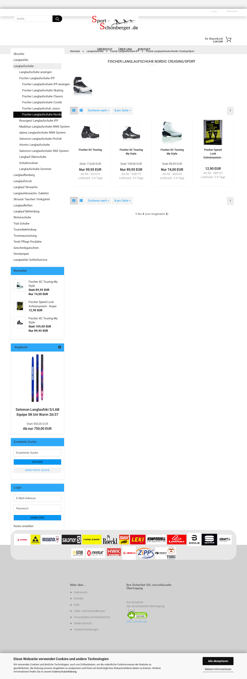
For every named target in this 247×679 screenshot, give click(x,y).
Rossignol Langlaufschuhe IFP (38, 120)
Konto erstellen (23, 526)
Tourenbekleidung (25, 229)
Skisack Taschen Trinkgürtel (32, 199)
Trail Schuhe (21, 223)
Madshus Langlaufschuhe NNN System (40, 126)
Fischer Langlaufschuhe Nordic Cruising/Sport (42, 114)
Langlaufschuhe (24, 66)
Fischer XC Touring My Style (131, 151)
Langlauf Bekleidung (26, 211)
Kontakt (79, 598)
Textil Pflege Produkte (28, 241)
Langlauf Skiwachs (26, 187)
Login (213, 11)
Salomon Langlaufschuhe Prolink (40, 139)
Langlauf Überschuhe (32, 157)
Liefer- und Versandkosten (89, 611)
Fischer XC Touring (90, 149)
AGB (76, 604)
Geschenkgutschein (26, 248)
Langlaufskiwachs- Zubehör (31, 193)
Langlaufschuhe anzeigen (35, 72)
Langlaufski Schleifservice (30, 260)
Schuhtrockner (28, 163)
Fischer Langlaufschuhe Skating (41, 90)
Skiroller (19, 54)
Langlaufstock (23, 181)
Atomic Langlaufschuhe (34, 144)
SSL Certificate (136, 621)
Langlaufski (21, 60)
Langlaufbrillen (23, 205)
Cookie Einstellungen (86, 629)
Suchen (37, 462)
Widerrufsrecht (83, 623)
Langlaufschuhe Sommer (35, 169)
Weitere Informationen (218, 669)
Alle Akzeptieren (218, 661)
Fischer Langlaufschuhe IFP (37, 78)
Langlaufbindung (24, 175)
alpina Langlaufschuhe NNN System (40, 132)
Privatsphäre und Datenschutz (92, 617)
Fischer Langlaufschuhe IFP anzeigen (41, 84)
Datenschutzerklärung (64, 671)
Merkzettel (231, 11)
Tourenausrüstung (25, 235)
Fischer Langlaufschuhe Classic (41, 96)
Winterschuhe (22, 217)
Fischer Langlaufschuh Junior (41, 108)
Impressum (80, 592)
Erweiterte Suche (37, 470)
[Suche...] (57, 18)
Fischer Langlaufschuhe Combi (41, 102)
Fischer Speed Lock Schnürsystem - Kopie (213, 153)
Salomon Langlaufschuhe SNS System (40, 151)
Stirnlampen (21, 254)
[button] (74, 110)
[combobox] (98, 110)
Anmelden (37, 517)
